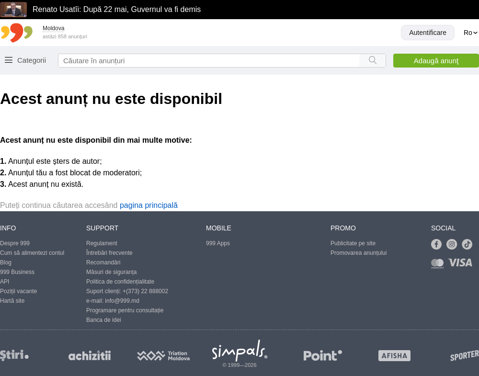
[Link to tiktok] (469, 245)
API (4, 281)
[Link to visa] (462, 265)
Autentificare (427, 32)
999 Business (17, 272)
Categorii (31, 60)
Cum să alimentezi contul (32, 253)
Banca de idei (103, 320)
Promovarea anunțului (359, 253)
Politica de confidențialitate (120, 281)
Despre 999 (15, 243)
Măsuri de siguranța (111, 272)
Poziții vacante (18, 291)
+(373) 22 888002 (145, 291)
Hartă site (12, 300)
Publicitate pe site (353, 243)
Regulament (101, 243)
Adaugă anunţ (436, 61)
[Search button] (372, 60)
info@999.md (122, 300)
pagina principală (149, 205)
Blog (5, 262)
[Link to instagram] (454, 245)
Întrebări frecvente (109, 253)
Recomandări (103, 262)
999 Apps (218, 243)
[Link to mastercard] (439, 265)
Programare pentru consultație (124, 310)
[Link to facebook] (438, 245)
